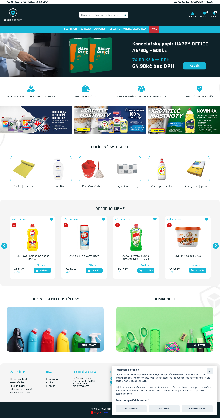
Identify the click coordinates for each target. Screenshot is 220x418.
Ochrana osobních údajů (21, 389)
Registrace (33, 2)
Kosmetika (58, 185)
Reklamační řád (17, 382)
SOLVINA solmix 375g (188, 255)
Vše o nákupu (13, 2)
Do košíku (42, 269)
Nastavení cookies (197, 408)
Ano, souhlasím (131, 408)
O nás (23, 2)
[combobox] (103, 15)
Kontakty (43, 2)
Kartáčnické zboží (92, 185)
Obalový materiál (23, 185)
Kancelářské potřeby (134, 29)
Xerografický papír (196, 185)
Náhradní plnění (17, 386)
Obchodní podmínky (19, 379)
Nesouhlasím (164, 408)
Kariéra (49, 382)
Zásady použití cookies (20, 392)
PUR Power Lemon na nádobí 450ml (32, 257)
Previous (2, 243)
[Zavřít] (210, 371)
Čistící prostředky (161, 185)
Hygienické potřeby (127, 185)
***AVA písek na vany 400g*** (84, 255)
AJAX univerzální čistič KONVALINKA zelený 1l (136, 257)
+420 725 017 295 (180, 2)
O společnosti (52, 379)
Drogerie (115, 29)
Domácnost (100, 29)
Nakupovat (89, 345)
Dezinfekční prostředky (77, 29)
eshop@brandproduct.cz (201, 2)
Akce (154, 29)
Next (214, 243)
